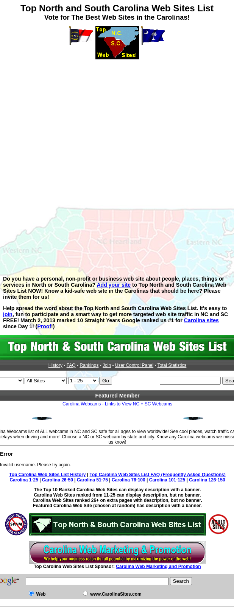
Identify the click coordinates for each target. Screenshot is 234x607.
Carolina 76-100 (128, 480)
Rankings (89, 365)
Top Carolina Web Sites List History (47, 474)
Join (107, 365)
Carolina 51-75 (92, 480)
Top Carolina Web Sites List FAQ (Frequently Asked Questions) (158, 474)
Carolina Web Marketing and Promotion (158, 566)
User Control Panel (134, 365)
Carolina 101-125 (167, 480)
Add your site (114, 285)
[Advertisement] (117, 112)
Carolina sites (201, 320)
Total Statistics (172, 365)
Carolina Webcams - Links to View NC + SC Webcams (117, 404)
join (7, 314)
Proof (44, 326)
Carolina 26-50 (57, 480)
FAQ (71, 365)
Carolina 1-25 (23, 480)
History (55, 365)
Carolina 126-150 (207, 480)
